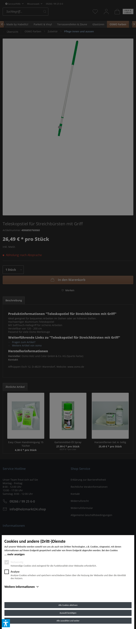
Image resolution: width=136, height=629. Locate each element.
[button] (6, 623)
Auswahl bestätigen (68, 613)
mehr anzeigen (16, 554)
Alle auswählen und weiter (68, 620)
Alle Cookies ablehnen (67, 605)
